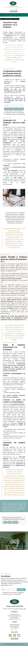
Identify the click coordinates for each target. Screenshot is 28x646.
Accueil (1, 19)
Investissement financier (8, 19)
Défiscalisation (14, 617)
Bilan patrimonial (14, 614)
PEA (5, 522)
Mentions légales (8, 644)
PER (10, 522)
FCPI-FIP (15, 522)
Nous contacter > (14, 629)
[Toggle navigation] (2, 15)
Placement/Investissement (14, 616)
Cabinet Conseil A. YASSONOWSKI (13, 7)
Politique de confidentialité (18, 644)
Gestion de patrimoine (14, 619)
